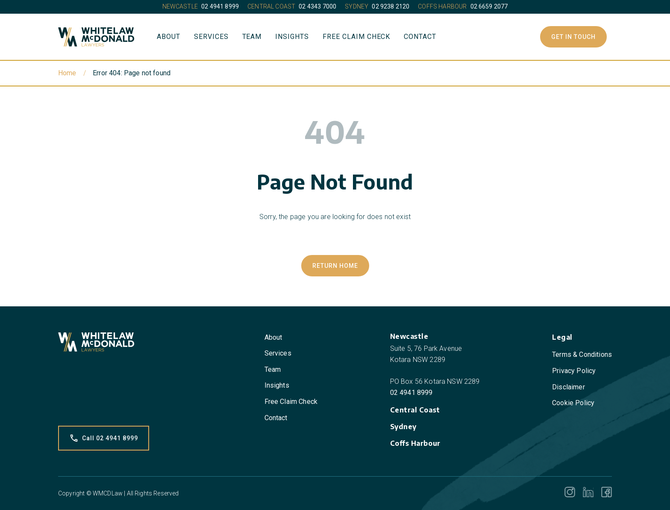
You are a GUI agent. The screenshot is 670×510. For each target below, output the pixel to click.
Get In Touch (573, 36)
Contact (420, 37)
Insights (292, 37)
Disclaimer (568, 387)
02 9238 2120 (390, 6)
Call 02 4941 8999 (103, 438)
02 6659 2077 (489, 6)
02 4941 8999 (220, 6)
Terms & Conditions (582, 354)
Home (67, 73)
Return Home (335, 265)
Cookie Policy (573, 403)
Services (211, 37)
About (168, 37)
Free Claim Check (356, 37)
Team (252, 37)
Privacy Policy (574, 371)
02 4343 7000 (317, 6)
